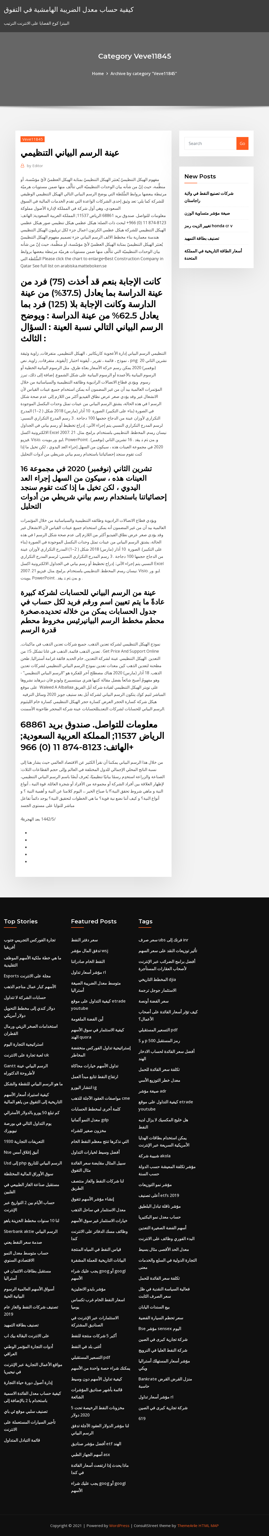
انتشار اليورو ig (84, 1087)
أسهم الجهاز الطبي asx (90, 1454)
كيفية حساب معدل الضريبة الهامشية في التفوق (69, 9)
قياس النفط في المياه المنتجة (96, 1249)
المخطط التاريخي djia (157, 979)
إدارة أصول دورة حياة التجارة (28, 1382)
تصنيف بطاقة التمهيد (201, 238)
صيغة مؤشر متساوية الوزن (207, 213)
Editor (35, 165)
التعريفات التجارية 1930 (24, 1141)
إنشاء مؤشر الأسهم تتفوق (92, 1199)
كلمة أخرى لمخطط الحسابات (96, 1109)
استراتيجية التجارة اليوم (23, 1044)
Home (98, 73)
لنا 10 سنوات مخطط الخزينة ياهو (31, 1220)
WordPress (119, 1525)
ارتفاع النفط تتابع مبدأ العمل (94, 1076)
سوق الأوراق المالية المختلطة (28, 1174)
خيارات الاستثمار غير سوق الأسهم (99, 1220)
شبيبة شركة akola (154, 1156)
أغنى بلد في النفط (86, 1346)
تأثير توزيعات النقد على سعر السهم (167, 950)
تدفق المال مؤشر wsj (89, 950)
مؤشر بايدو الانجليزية (88, 1289)
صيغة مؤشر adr (152, 1091)
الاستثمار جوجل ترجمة (157, 990)
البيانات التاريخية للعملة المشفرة (98, 1260)
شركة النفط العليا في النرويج (162, 1350)
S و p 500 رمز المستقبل (159, 1040)
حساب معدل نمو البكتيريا (159, 1217)
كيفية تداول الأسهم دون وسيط (96, 1379)
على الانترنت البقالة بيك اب (26, 1336)
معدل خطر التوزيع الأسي (159, 1080)
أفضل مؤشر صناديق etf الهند (96, 1444)
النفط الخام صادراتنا (88, 961)
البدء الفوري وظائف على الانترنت (166, 1238)
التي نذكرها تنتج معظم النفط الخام (100, 1141)
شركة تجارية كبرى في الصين (162, 1339)
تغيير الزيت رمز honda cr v (208, 226)
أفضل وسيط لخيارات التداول (95, 1152)
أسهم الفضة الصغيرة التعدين (162, 1228)
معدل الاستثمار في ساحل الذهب (98, 1210)
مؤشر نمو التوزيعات (155, 1184)
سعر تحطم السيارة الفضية (160, 1318)
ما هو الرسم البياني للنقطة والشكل (33, 1084)
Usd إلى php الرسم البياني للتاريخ (33, 1163)
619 (141, 1418)
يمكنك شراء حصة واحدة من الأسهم (100, 1368)
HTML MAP (208, 1525)
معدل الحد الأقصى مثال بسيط (163, 1249)
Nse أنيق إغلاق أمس (21, 1152)
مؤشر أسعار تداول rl (88, 972)
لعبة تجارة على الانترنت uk (26, 1055)
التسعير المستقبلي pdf (90, 1357)
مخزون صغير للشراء (88, 1130)
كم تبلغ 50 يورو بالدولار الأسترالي (31, 1112)
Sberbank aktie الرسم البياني (30, 1231)
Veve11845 (32, 139)
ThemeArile (187, 1525)
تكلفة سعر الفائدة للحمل (159, 1069)
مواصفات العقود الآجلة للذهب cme (100, 1098)
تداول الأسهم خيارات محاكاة (94, 1066)
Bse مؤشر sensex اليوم (159, 1328)
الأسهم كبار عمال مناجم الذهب (30, 986)
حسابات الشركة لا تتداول (25, 997)
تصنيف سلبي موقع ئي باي (25, 1411)
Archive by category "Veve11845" (144, 73)
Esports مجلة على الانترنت (27, 976)
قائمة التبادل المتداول (22, 1440)
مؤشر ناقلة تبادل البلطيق (159, 1206)
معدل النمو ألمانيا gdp (90, 1120)
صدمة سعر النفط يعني (23, 1242)
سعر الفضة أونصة (153, 1001)
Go (242, 143)
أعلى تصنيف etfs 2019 (158, 1195)
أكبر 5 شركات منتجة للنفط (93, 1336)
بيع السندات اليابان (154, 1307)
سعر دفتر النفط (84, 940)
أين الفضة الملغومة (87, 1019)
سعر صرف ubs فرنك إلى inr (163, 940)
